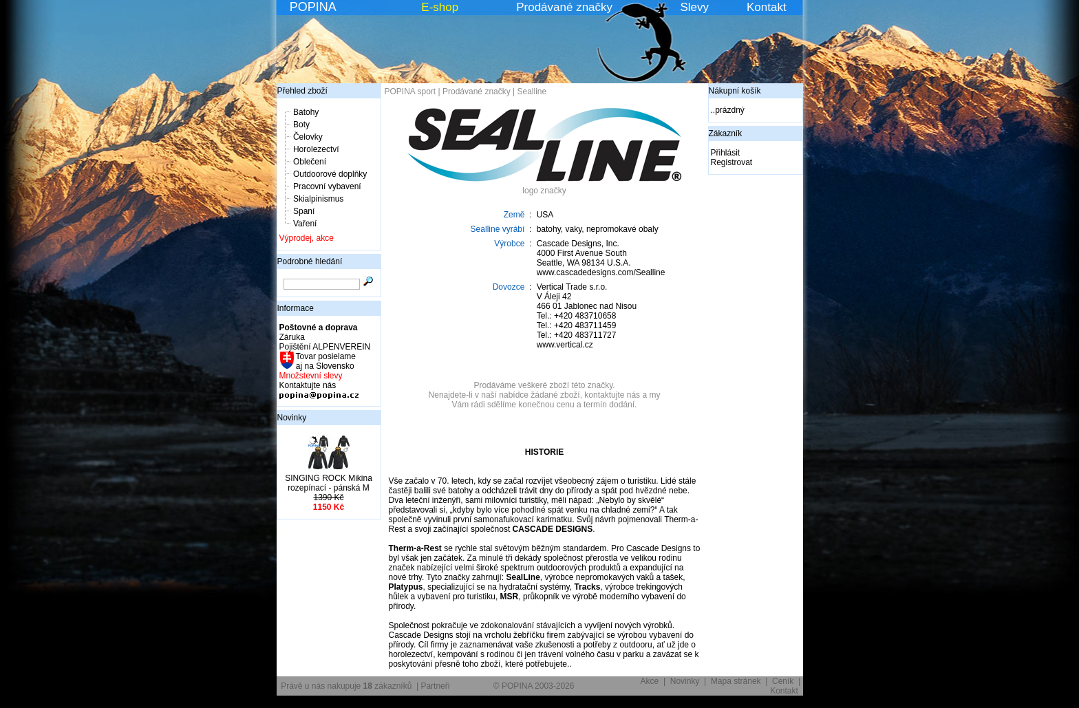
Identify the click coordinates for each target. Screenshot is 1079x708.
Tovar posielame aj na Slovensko (325, 361)
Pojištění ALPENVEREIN (325, 347)
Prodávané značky (564, 7)
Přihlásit (725, 153)
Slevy (694, 7)
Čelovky (308, 137)
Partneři (434, 686)
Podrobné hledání (310, 261)
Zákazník (726, 133)
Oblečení (309, 162)
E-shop (439, 7)
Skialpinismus (318, 199)
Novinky (292, 417)
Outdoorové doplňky (330, 174)
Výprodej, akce (306, 238)
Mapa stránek (736, 681)
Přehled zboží (302, 91)
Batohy (306, 112)
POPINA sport (410, 91)
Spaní (303, 211)
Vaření (305, 223)
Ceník (782, 681)
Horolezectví (316, 149)
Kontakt (767, 7)
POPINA (313, 7)
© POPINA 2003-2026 (534, 686)
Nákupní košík (735, 91)
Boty (301, 124)
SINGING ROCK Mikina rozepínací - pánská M (328, 483)
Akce (650, 681)
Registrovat (732, 162)
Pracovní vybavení (327, 186)
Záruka (292, 337)
